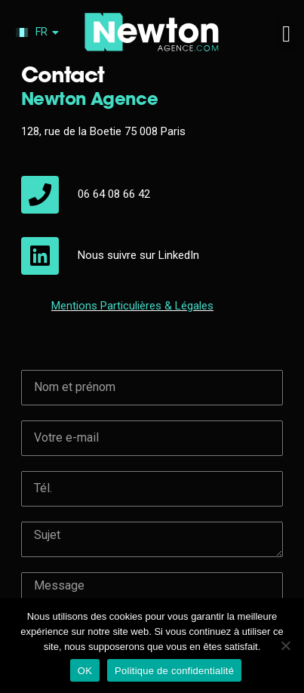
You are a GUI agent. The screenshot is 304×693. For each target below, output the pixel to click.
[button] (286, 34)
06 (85, 66)
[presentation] (135, 550)
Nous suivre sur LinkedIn (138, 127)
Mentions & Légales (132, 178)
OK (85, 670)
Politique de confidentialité (174, 670)
